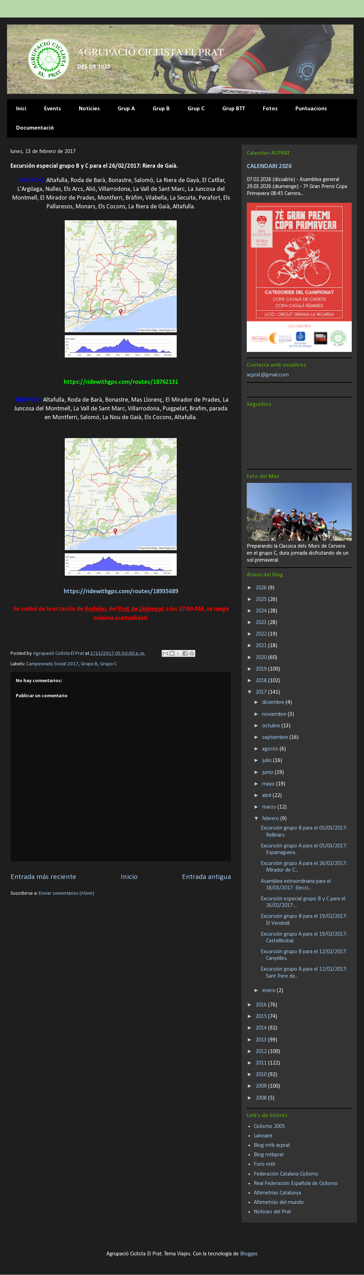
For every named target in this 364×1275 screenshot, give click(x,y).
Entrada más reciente (43, 877)
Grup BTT (233, 109)
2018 (261, 681)
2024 (261, 611)
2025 (261, 599)
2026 (261, 588)
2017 (261, 692)
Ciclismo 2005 (269, 1126)
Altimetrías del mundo (279, 1202)
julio (267, 760)
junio (268, 772)
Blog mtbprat (269, 1155)
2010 (261, 1074)
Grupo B (89, 664)
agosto (271, 749)
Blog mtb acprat (272, 1145)
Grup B (161, 109)
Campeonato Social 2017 (52, 664)
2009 (261, 1086)
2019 (261, 669)
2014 (261, 1028)
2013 (261, 1040)
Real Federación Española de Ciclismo (296, 1183)
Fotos (270, 109)
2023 (261, 622)
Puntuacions (311, 109)
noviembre (275, 714)
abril (267, 795)
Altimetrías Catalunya (277, 1193)
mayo (269, 784)
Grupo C (108, 664)
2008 (261, 1098)
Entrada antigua (206, 877)
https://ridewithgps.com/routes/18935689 (121, 591)
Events (52, 109)
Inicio (129, 877)
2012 (261, 1051)
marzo (270, 807)
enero (269, 990)
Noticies (89, 109)
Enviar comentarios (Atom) (66, 893)
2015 (261, 1016)
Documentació (35, 128)
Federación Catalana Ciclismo (286, 1174)
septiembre (275, 737)
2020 (261, 657)
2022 (261, 634)
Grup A (126, 109)
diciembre (274, 702)
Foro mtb (264, 1164)
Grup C (196, 109)
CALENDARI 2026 (269, 166)
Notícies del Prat (272, 1212)
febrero (271, 819)
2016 (261, 1005)
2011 (261, 1063)
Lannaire (263, 1136)
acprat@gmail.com (268, 375)
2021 (261, 646)
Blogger (248, 1254)
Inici (21, 109)
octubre (271, 726)
